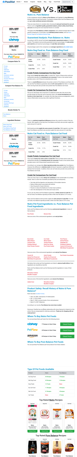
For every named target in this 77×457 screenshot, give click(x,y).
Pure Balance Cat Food (9, 130)
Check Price (32, 431)
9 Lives (6, 66)
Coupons (32, 1)
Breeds (26, 1)
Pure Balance (6, 114)
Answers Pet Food (9, 78)
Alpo (5, 73)
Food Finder (57, 1)
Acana (5, 68)
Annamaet (6, 77)
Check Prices (67, 324)
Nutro (4, 116)
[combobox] (66, 1)
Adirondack (7, 71)
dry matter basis (68, 47)
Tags (50, 1)
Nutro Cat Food (7, 126)
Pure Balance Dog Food (9, 128)
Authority (6, 80)
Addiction (6, 69)
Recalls (39, 1)
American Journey (9, 75)
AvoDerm (6, 82)
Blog (45, 1)
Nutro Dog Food (7, 124)
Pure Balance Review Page (43, 34)
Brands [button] (19, 1)
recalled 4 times (40, 293)
